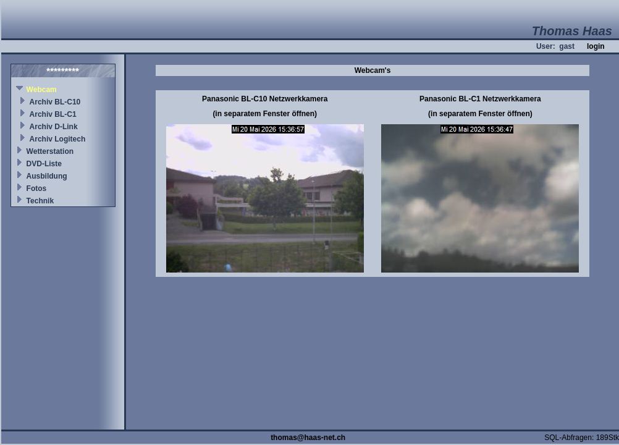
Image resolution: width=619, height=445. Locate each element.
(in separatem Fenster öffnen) (265, 113)
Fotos (37, 188)
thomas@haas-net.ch (308, 437)
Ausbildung (47, 176)
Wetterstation (50, 151)
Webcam (42, 89)
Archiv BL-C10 (55, 102)
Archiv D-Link (54, 126)
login (596, 46)
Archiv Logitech (58, 139)
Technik (40, 201)
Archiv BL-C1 (53, 114)
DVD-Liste (44, 163)
